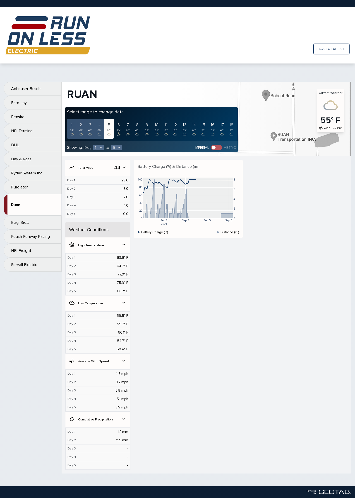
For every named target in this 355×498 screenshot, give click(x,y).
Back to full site (331, 49)
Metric (230, 147)
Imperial (202, 147)
